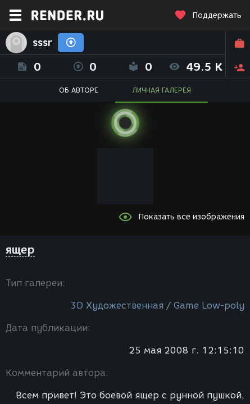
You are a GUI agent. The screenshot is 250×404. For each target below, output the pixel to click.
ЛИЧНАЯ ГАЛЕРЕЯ (161, 90)
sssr (42, 42)
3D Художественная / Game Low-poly (157, 305)
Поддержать (208, 15)
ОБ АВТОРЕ (78, 90)
